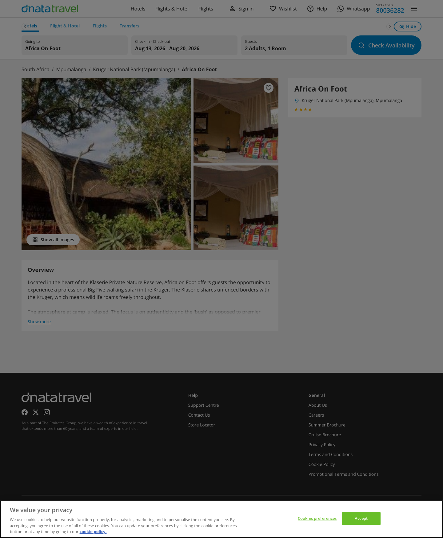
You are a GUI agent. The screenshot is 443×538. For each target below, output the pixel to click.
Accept (361, 518)
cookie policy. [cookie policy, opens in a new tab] (93, 531)
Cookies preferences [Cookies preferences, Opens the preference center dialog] (317, 518)
